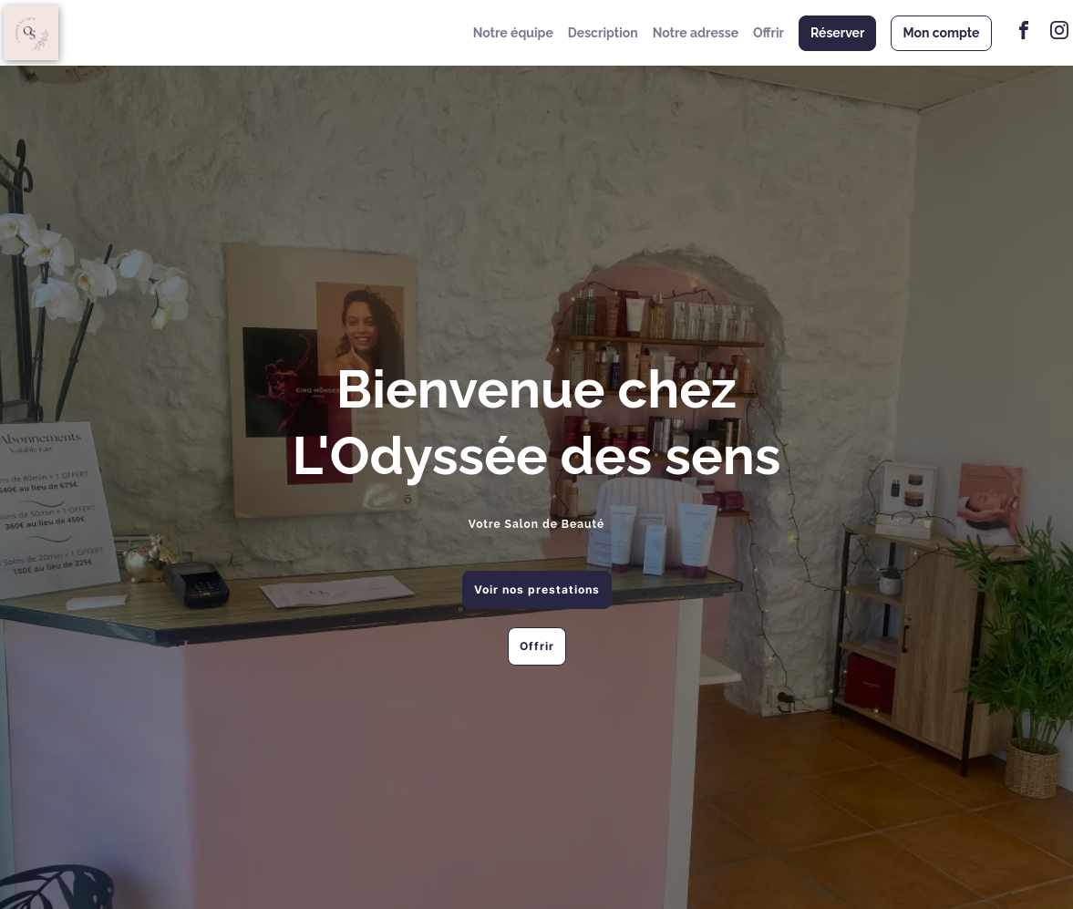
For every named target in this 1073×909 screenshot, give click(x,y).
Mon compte (941, 33)
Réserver (837, 33)
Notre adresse (695, 33)
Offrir (768, 33)
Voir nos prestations (537, 589)
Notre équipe (513, 33)
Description (603, 33)
